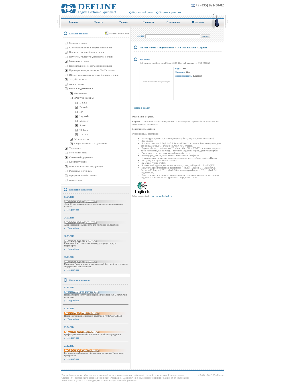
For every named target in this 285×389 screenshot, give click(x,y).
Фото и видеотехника (81, 88)
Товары (143, 47)
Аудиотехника (76, 84)
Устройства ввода (78, 79)
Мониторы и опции (79, 61)
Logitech (84, 116)
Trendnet (83, 134)
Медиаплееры (81, 139)
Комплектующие (78, 161)
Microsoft (84, 120)
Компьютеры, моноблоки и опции (86, 52)
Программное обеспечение (83, 175)
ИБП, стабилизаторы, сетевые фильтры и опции (94, 74)
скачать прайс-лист (119, 33)
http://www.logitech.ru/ (162, 196)
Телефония (75, 148)
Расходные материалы (80, 170)
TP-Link (83, 130)
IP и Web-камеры (84, 97)
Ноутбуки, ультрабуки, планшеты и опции (91, 56)
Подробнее (73, 209)
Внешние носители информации (86, 166)
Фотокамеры (81, 93)
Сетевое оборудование (81, 157)
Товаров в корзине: (170, 12)
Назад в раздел (142, 107)
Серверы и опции (78, 43)
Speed (82, 125)
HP (81, 111)
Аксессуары (75, 180)
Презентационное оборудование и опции (90, 65)
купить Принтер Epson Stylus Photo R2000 (81, 367)
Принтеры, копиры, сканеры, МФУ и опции (92, 70)
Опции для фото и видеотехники (91, 143)
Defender (84, 107)
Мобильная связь (78, 152)
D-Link (83, 102)
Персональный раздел (142, 12)
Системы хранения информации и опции (90, 47)
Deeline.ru (218, 375)
